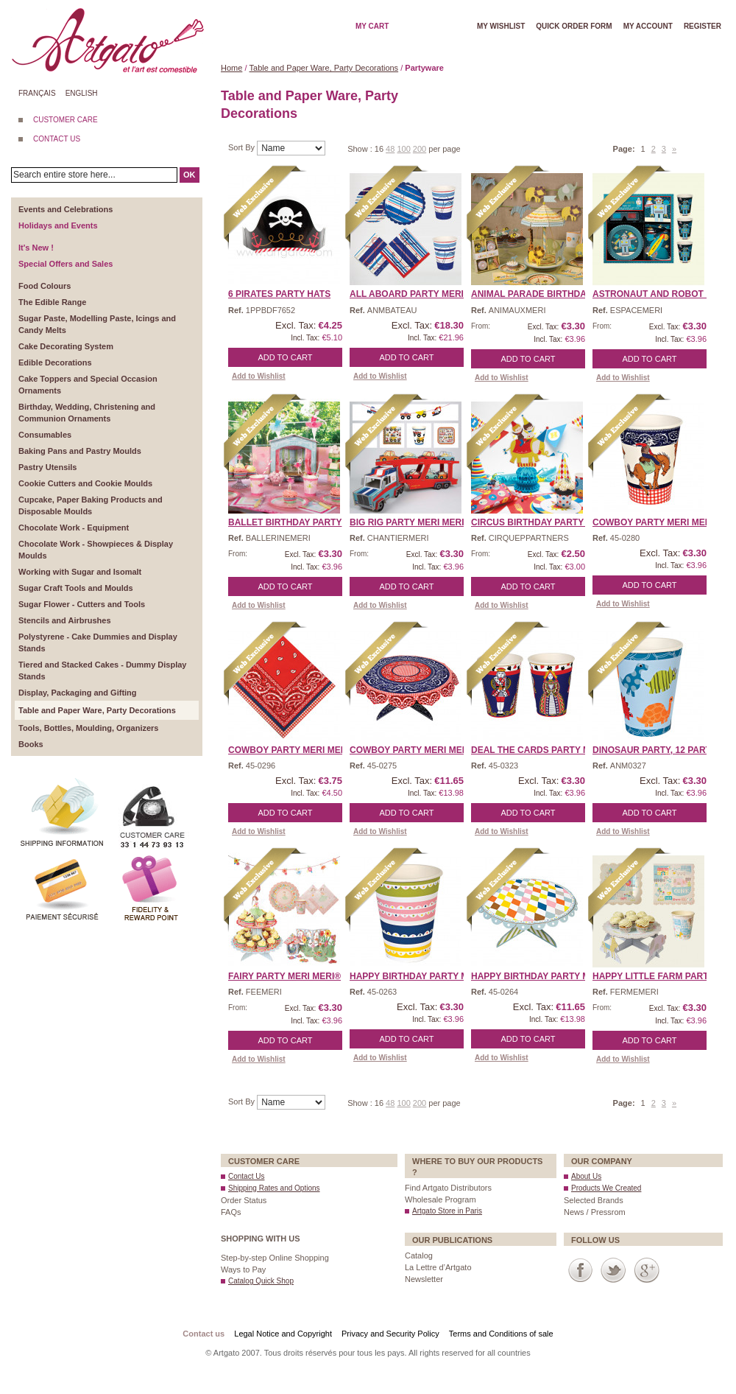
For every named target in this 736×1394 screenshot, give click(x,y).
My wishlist (501, 26)
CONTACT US (56, 139)
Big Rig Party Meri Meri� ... (416, 522)
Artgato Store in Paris (447, 1211)
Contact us (203, 1333)
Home (231, 67)
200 (419, 148)
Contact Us (246, 1176)
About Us (586, 1176)
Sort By (242, 147)
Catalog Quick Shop (261, 1281)
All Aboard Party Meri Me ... (419, 294)
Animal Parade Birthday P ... (540, 294)
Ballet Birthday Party (285, 522)
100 (403, 148)
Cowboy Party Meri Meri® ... (661, 522)
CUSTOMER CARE (65, 120)
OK (189, 174)
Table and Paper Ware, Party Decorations (324, 67)
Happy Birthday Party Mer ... (420, 976)
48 (390, 148)
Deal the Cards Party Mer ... (541, 750)
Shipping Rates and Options (274, 1188)
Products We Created (606, 1188)
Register (702, 26)
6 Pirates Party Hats (279, 294)
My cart (372, 26)
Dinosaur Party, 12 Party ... (659, 750)
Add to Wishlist (259, 376)
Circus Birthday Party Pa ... (539, 522)
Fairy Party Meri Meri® (284, 976)
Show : (361, 148)
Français (37, 93)
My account (648, 26)
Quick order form (574, 26)
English (82, 93)
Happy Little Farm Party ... (658, 976)
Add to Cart (285, 357)
